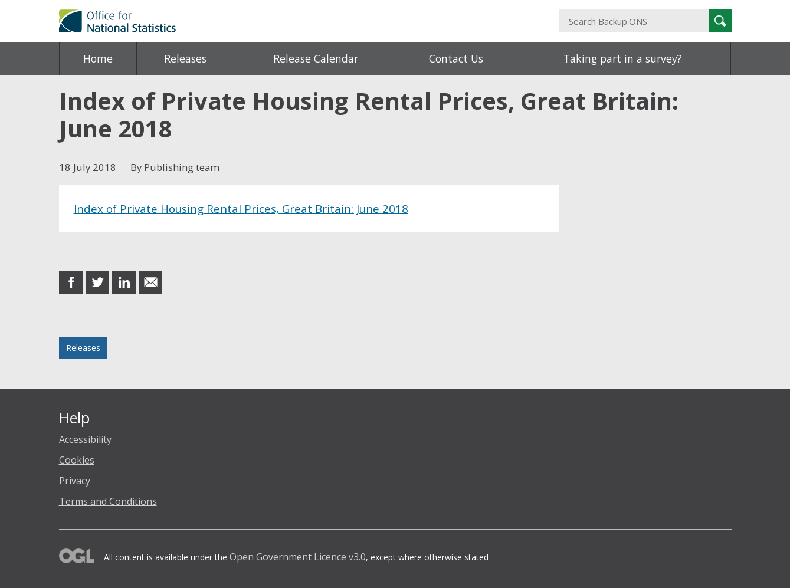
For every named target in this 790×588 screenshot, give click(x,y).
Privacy (74, 480)
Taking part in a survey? (622, 58)
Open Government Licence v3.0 (298, 556)
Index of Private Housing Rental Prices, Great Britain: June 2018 (241, 208)
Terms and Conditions (108, 501)
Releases (185, 58)
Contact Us (456, 58)
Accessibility (85, 439)
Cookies (76, 460)
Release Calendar (315, 58)
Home (98, 58)
